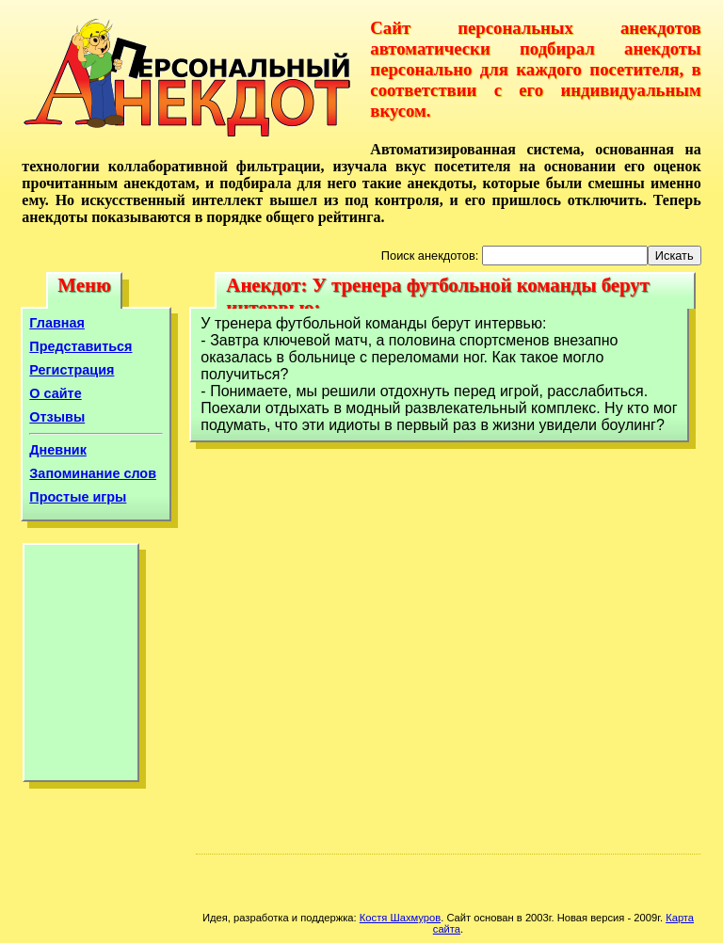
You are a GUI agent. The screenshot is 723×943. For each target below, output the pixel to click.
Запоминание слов (92, 473)
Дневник (58, 449)
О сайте (55, 393)
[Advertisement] (80, 667)
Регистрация (71, 369)
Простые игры (77, 496)
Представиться (80, 346)
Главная (57, 322)
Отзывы (57, 416)
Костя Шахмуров (400, 917)
